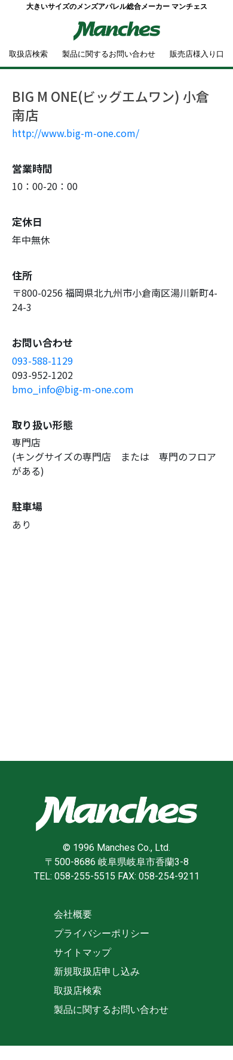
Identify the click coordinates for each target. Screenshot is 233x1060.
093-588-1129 (42, 360)
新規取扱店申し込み (97, 971)
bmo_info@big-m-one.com (73, 389)
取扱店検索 (28, 53)
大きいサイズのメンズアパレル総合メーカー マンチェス (116, 6)
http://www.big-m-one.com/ (75, 133)
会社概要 (73, 914)
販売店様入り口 (197, 53)
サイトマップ (82, 952)
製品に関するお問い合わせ (108, 53)
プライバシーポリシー (101, 933)
